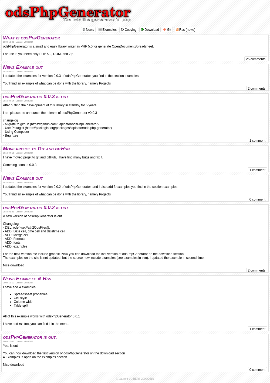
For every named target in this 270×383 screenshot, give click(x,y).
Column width (23, 302)
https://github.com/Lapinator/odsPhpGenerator (64, 124)
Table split (21, 305)
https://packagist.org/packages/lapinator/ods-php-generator (68, 128)
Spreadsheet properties (31, 294)
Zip (71, 54)
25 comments (255, 59)
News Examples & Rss (27, 278)
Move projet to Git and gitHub (36, 148)
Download (150, 30)
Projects (105, 83)
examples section (54, 357)
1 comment (257, 141)
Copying (128, 30)
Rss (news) (185, 30)
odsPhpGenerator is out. (30, 337)
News (88, 30)
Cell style (20, 298)
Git (167, 30)
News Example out (23, 67)
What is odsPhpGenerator (31, 37)
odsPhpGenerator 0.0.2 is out (35, 207)
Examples (108, 30)
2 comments (256, 88)
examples (132, 76)
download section (171, 254)
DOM (57, 54)
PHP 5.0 (45, 54)
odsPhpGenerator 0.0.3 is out (35, 96)
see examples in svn (132, 258)
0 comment (257, 199)
